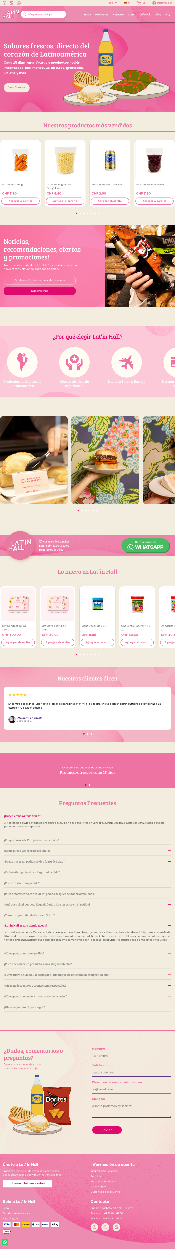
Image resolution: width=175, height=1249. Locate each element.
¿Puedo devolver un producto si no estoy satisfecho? (87, 964)
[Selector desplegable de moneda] (113, 3)
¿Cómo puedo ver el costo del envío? (87, 851)
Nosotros (118, 14)
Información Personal (104, 1171)
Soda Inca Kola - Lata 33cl (106, 184)
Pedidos (96, 1176)
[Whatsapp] (105, 1227)
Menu (131, 14)
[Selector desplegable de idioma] (126, 3)
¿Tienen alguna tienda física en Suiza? (87, 915)
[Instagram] (94, 1227)
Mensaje (98, 1099)
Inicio (87, 14)
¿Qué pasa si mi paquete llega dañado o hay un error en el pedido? (87, 904)
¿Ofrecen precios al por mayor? (87, 1007)
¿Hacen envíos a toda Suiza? (87, 816)
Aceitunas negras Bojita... (152, 184)
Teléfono (98, 1065)
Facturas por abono (103, 1181)
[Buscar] (43, 14)
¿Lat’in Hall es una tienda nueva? (87, 925)
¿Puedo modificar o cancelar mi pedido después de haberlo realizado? (87, 894)
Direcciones (98, 1186)
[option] (87, 67)
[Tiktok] (116, 1227)
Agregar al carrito (21, 201)
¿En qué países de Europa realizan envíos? (87, 840)
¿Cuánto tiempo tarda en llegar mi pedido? (87, 872)
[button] (76, 213)
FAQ (167, 14)
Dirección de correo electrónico (117, 1082)
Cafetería (145, 14)
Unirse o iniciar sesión (27, 1183)
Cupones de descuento (105, 1192)
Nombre (98, 1048)
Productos (101, 14)
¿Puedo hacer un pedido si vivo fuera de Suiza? (87, 861)
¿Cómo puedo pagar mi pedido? (87, 953)
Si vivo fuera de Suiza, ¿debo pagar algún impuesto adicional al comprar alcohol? (87, 975)
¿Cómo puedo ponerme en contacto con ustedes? (87, 996)
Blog (158, 14)
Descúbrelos (16, 87)
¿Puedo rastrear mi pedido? (87, 883)
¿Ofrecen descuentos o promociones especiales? (87, 985)
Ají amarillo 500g (12, 184)
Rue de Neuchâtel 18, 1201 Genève (112, 1208)
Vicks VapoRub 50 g (94, 626)
